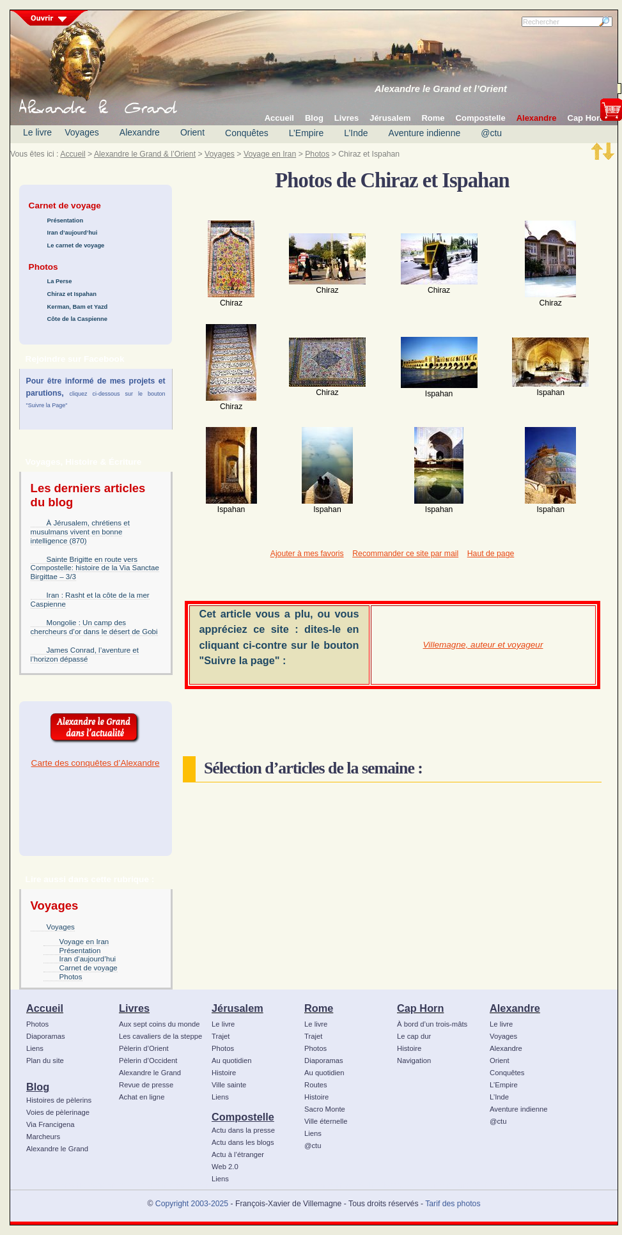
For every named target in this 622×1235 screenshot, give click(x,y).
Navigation (414, 1060)
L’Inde (356, 133)
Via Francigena (50, 1124)
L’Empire (306, 133)
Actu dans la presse (243, 1130)
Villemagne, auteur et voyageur (483, 644)
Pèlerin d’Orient (144, 1048)
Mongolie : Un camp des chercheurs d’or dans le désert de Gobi (94, 627)
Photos (317, 154)
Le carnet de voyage (76, 245)
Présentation (65, 220)
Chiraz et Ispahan (72, 294)
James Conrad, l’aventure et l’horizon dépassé (85, 654)
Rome (318, 1008)
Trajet (220, 1036)
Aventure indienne (425, 133)
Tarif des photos (452, 1203)
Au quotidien (232, 1060)
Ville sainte (229, 1085)
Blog (37, 1086)
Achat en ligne (141, 1097)
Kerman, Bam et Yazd (77, 307)
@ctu (491, 133)
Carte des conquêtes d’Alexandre (95, 763)
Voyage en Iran (270, 154)
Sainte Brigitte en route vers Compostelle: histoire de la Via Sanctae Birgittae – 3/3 (95, 568)
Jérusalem (237, 1008)
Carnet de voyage (88, 968)
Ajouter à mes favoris (307, 553)
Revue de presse (146, 1085)
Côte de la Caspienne (77, 319)
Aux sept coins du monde (159, 1024)
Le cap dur (414, 1036)
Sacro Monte (324, 1109)
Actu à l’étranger (238, 1154)
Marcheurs (43, 1136)
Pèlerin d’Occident (148, 1060)
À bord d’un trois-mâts (432, 1024)
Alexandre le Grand (57, 1149)
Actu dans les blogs (243, 1142)
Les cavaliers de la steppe (160, 1036)
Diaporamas (45, 1036)
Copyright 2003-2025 (191, 1203)
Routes (315, 1085)
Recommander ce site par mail (405, 553)
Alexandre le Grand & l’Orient (145, 154)
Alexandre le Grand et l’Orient (441, 89)
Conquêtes (246, 133)
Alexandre (140, 132)
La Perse (59, 281)
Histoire (224, 1072)
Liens (34, 1048)
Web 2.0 (225, 1166)
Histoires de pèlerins (58, 1100)
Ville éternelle (325, 1121)
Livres (134, 1008)
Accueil (72, 154)
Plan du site (45, 1060)
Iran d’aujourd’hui (72, 232)
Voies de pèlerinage (57, 1112)
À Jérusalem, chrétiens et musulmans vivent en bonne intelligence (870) (80, 532)
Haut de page (490, 553)
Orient (192, 132)
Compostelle (243, 1116)
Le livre (37, 132)
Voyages (82, 132)
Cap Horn (420, 1008)
